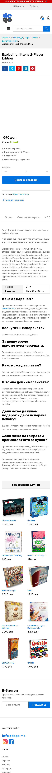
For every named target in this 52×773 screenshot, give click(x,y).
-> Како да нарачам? (13, 200)
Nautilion (31, 521)
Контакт (6, 764)
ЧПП (47, 217)
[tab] (8, 218)
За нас (5, 757)
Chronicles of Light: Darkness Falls (36, 626)
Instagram (6, 768)
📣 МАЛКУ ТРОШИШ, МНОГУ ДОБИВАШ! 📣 (26, 1)
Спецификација (28, 217)
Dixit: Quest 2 (8, 663)
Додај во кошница (26, 180)
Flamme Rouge (9, 590)
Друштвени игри (21, 194)
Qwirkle (30, 663)
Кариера (6, 761)
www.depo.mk (8, 309)
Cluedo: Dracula (9, 521)
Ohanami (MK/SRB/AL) (12, 555)
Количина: (6, 167)
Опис (8, 217)
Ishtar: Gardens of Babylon (10, 626)
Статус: (6, 142)
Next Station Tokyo (36, 555)
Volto (29, 590)
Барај (46, 29)
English (33, 6)
